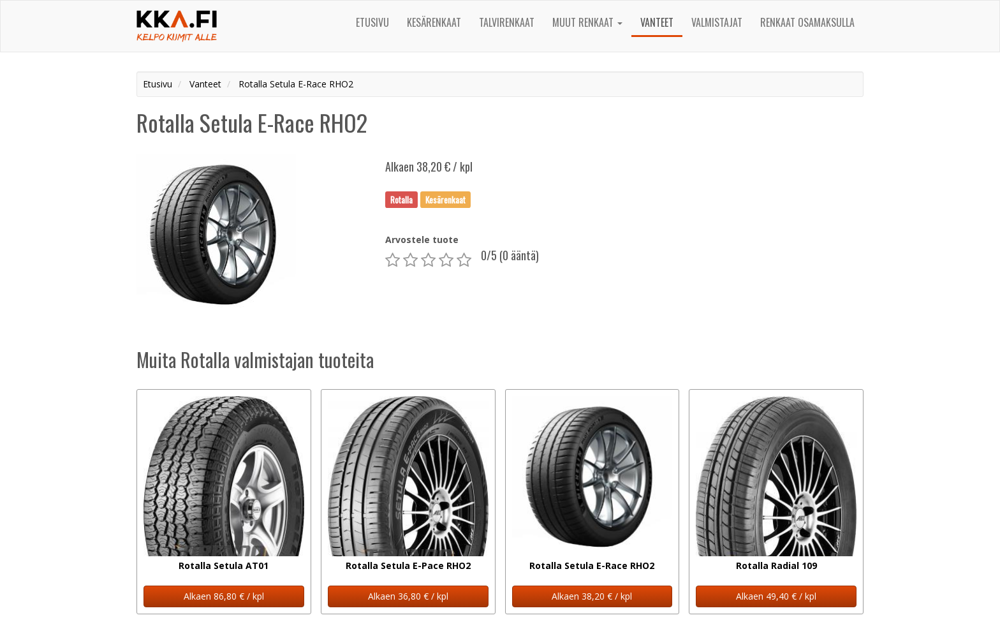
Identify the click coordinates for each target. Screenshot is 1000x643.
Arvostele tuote (422, 239)
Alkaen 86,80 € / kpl (224, 596)
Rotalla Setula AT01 (223, 565)
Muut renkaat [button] (587, 22)
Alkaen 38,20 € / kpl (592, 596)
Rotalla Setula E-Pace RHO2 (408, 565)
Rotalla (401, 199)
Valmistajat (716, 22)
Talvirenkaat (506, 22)
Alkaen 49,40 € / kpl (776, 596)
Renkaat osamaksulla (807, 22)
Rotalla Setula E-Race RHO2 (591, 565)
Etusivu (372, 22)
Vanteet (656, 22)
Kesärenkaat (434, 22)
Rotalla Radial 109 (776, 565)
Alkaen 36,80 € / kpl (408, 596)
